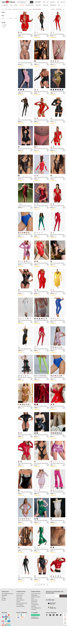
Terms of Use (34, 603)
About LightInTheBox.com (7, 593)
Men (11, 5)
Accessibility (4, 595)
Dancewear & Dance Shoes (18, 9)
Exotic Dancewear (37, 9)
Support (65, 623)
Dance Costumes (29, 9)
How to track (19, 596)
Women (15, 5)
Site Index (4, 598)
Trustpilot (34, 612)
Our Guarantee (19, 604)
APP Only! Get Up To (39, 2)
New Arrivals (45, 5)
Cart (65, 615)
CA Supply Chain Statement (35, 605)
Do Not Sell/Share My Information (36, 608)
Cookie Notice (34, 595)
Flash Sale (21, 5)
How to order (19, 598)
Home (3, 9)
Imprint (3, 596)
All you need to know (35, 593)
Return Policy (34, 601)
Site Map (4, 600)
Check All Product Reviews (20, 600)
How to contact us (20, 593)
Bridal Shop (38, 5)
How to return (19, 595)
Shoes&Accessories (30, 5)
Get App (65, 619)
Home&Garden (53, 5)
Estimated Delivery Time (21, 603)
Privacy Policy (34, 600)
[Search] (23, 2)
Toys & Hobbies (8, 9)
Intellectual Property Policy (35, 597)
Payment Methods (20, 606)
